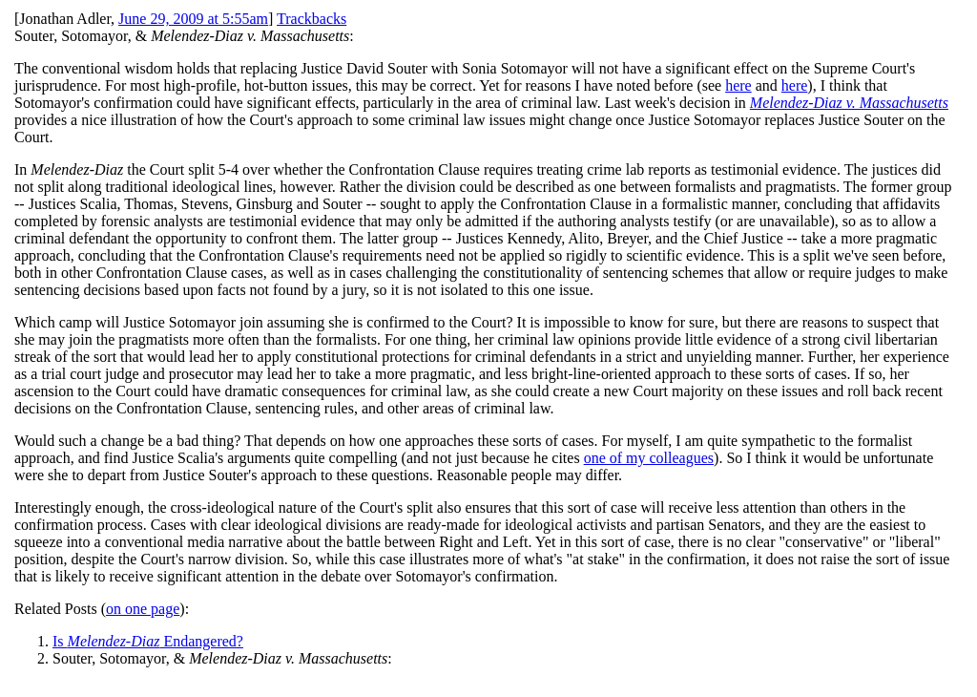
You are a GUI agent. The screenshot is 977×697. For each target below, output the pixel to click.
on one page (142, 609)
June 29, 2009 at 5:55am (193, 19)
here (738, 85)
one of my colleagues (649, 458)
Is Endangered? (147, 641)
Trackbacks (311, 19)
